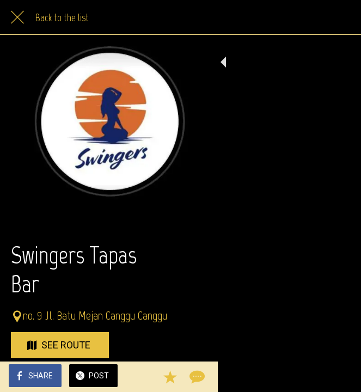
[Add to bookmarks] (313, 377)
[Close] (17, 17)
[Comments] (339, 377)
